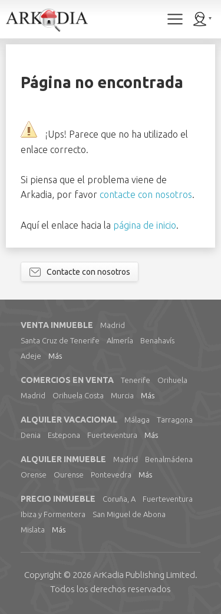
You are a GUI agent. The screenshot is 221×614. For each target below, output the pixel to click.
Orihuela (172, 380)
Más (55, 356)
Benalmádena (169, 459)
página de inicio (144, 225)
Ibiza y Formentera (53, 514)
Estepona (64, 435)
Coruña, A (119, 499)
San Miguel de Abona (129, 514)
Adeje (31, 356)
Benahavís (157, 340)
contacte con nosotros (146, 194)
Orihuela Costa (78, 395)
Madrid (112, 325)
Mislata (33, 529)
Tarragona (175, 419)
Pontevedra (111, 474)
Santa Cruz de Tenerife (60, 340)
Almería (120, 340)
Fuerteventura (112, 435)
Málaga (137, 419)
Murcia (122, 395)
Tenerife (135, 380)
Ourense (69, 474)
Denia (31, 435)
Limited (144, 575)
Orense (34, 474)
